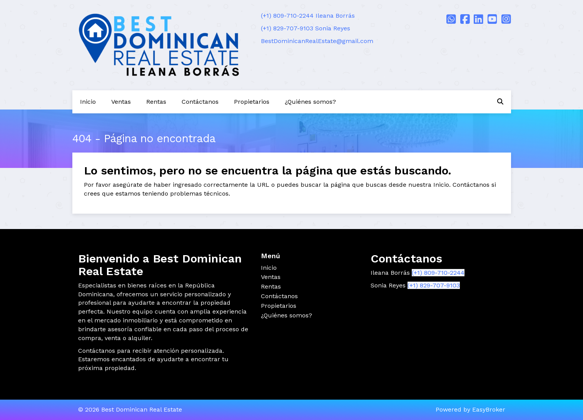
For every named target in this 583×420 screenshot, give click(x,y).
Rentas (156, 101)
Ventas (121, 101)
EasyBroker (488, 409)
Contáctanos (200, 101)
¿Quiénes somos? (310, 101)
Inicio (88, 101)
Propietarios (251, 101)
